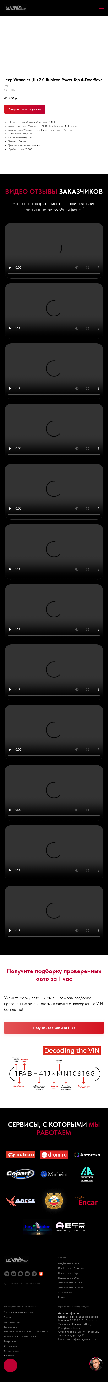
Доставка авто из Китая (70, 1287)
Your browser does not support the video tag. (54, 251)
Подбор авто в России (69, 1263)
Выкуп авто (10, 1341)
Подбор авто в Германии (71, 1268)
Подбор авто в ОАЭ (68, 1277)
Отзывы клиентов (13, 1350)
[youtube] (13, 1273)
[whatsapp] (20, 1273)
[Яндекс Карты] (41, 1273)
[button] (54, 1028)
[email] (27, 1273)
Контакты (9, 1355)
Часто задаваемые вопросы (18, 1312)
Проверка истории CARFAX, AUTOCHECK (26, 1331)
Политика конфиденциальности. (77, 1339)
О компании (10, 1346)
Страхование (65, 1292)
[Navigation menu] (101, 8)
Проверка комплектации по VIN (20, 1336)
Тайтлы (7, 1317)
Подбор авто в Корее (69, 1273)
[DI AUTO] (34, 1273)
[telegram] (6, 1273)
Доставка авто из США (70, 1282)
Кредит (62, 1297)
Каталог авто (10, 1326)
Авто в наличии (12, 1322)
